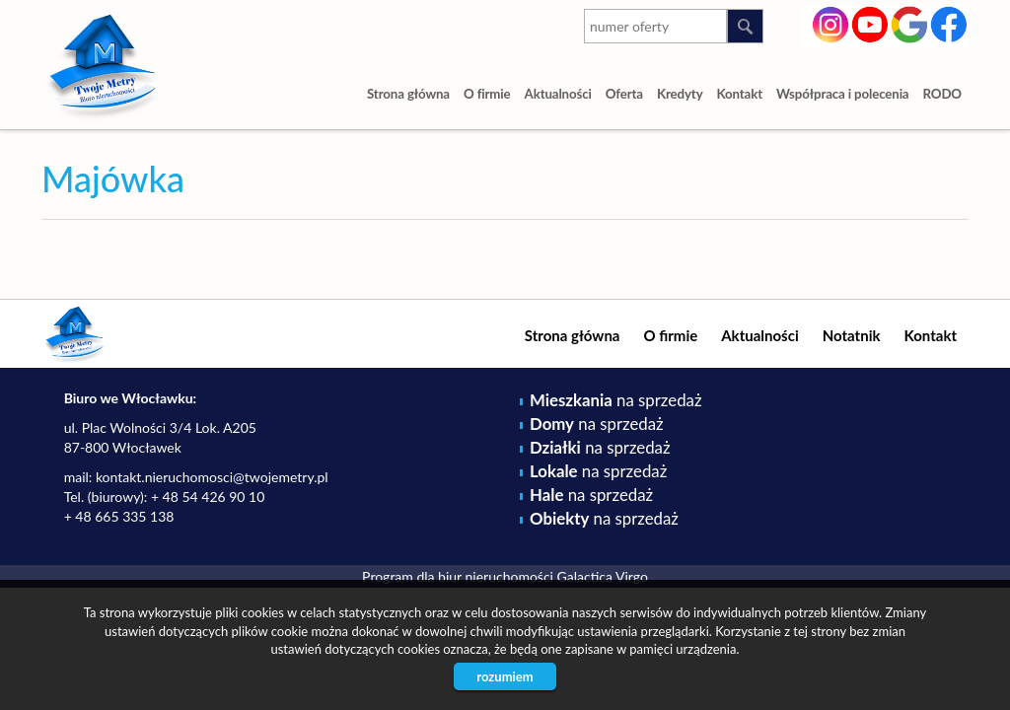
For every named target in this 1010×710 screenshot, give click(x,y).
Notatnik (852, 335)
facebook (949, 23)
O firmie (487, 94)
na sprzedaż (615, 400)
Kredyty (680, 94)
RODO (943, 94)
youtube (870, 23)
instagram (831, 23)
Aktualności (558, 94)
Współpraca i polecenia (842, 94)
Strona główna (408, 94)
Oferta (624, 94)
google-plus (910, 26)
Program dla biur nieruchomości (459, 576)
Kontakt (740, 94)
